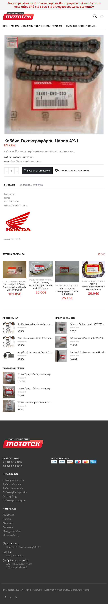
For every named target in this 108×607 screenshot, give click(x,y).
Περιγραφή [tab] (9, 185)
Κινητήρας (8, 514)
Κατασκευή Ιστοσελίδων (57, 589)
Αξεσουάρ (8, 523)
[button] (99, 254)
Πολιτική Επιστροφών (15, 492)
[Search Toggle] (95, 16)
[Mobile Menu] (102, 16)
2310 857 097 (12, 462)
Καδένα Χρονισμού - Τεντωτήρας (27, 161)
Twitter (10, 597)
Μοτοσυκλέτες (11, 535)
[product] (14, 269)
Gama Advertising (80, 589)
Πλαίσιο (7, 518)
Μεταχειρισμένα (12, 531)
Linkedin (16, 597)
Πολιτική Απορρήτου (14, 500)
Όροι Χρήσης (10, 496)
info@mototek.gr (15, 555)
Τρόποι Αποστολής (13, 488)
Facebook (5, 597)
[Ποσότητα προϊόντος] (11, 170)
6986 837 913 (12, 466)
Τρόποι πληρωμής (13, 484)
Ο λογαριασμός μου (13, 480)
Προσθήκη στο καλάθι (38, 170)
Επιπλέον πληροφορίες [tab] (31, 185)
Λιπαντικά (8, 527)
